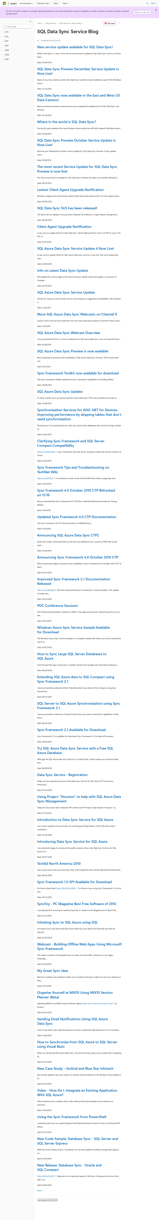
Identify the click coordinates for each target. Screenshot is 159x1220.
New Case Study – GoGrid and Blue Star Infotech (75, 1068)
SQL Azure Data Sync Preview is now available (72, 351)
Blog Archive (50, 23)
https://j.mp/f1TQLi (45, 478)
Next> (39, 1190)
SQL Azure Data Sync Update (59, 391)
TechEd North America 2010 (59, 863)
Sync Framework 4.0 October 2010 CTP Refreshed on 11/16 (76, 492)
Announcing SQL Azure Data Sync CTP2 (68, 535)
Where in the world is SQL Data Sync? (66, 121)
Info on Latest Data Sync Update (62, 270)
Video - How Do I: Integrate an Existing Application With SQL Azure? (77, 1092)
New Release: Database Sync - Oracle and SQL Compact (69, 1167)
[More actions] (120, 23)
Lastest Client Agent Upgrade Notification (70, 189)
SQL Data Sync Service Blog (70, 23)
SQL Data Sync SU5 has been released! (67, 208)
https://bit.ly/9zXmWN (65, 888)
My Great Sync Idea (52, 970)
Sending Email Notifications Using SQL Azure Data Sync (72, 1021)
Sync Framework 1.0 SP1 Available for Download (74, 881)
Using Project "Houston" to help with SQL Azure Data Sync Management (79, 798)
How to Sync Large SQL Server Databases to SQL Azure (72, 656)
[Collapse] (30, 21)
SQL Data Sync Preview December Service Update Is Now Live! (78, 71)
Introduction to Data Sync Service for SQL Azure (75, 819)
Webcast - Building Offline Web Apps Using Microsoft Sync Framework (79, 946)
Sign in (153, 3)
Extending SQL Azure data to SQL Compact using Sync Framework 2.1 (75, 679)
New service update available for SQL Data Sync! (75, 46)
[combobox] (17, 27)
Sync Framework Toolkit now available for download (78, 373)
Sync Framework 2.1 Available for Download (71, 729)
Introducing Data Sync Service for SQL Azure (72, 841)
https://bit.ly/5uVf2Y (46, 1176)
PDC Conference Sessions (57, 605)
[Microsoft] (4, 3)
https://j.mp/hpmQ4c (46, 451)
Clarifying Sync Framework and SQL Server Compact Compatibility (70, 443)
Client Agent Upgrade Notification (64, 226)
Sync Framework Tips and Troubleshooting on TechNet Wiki (73, 469)
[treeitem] (17, 32)
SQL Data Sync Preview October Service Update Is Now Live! (76, 142)
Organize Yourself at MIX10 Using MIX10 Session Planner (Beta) (75, 994)
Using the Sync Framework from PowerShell (71, 1116)
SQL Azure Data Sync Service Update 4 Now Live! (75, 248)
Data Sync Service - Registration (62, 774)
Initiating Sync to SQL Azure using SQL (67, 922)
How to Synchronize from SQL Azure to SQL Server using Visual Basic (77, 1044)
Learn (40, 23)
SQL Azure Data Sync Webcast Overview (68, 332)
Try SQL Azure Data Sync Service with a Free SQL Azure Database (75, 750)
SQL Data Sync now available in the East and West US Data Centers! (78, 97)
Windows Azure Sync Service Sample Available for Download (73, 629)
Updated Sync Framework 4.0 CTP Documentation (76, 516)
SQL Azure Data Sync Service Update (66, 292)
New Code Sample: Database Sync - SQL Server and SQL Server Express (77, 1140)
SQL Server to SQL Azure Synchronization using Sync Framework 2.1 (78, 705)
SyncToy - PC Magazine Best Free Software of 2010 (76, 903)
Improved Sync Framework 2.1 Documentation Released (73, 581)
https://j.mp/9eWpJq (46, 590)
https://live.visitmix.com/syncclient (97, 1003)
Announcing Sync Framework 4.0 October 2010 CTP (77, 557)
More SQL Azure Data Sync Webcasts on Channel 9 (77, 314)
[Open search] (147, 3)
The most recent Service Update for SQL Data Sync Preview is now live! (77, 168)
